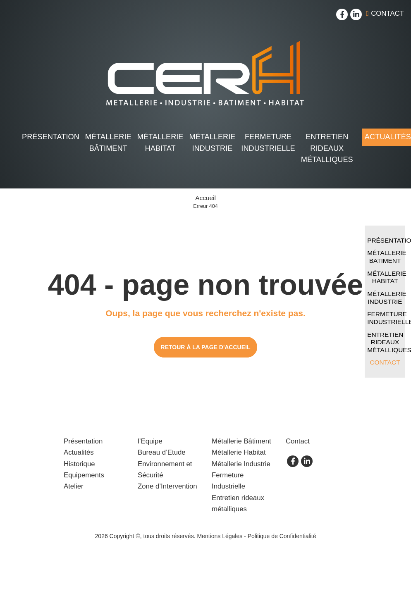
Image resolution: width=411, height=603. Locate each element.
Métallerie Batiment (386, 256)
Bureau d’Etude (162, 452)
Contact (387, 13)
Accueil (205, 197)
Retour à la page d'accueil (206, 347)
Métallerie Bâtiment (108, 142)
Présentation (50, 137)
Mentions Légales (219, 536)
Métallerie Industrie (212, 142)
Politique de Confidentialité (282, 536)
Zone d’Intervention (167, 486)
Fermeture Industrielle (268, 142)
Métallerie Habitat (160, 142)
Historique (79, 464)
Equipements (84, 475)
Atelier (74, 486)
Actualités (79, 452)
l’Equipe (150, 441)
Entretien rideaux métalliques (327, 148)
